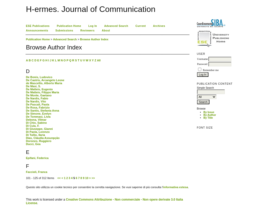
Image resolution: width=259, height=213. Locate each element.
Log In (92, 26)
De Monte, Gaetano (38, 95)
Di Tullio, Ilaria (35, 134)
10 (86, 178)
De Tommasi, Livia (38, 116)
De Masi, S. (33, 86)
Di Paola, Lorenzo (38, 131)
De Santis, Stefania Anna (42, 110)
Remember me (211, 70)
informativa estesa (175, 187)
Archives (159, 26)
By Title (208, 117)
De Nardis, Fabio (37, 98)
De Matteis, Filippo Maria (42, 92)
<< (59, 178)
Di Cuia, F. (32, 125)
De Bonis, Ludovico (39, 77)
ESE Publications (38, 26)
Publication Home (69, 26)
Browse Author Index (94, 39)
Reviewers (87, 30)
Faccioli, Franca (36, 171)
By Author (209, 115)
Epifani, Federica (37, 157)
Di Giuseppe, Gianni (39, 128)
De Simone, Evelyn (38, 113)
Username (202, 59)
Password (202, 64)
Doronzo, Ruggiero (38, 141)
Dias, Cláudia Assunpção (42, 137)
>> (93, 178)
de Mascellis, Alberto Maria (44, 83)
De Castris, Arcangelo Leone (45, 80)
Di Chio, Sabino (36, 122)
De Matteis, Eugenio (39, 89)
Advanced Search (116, 26)
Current (140, 26)
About (106, 30)
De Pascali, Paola (37, 104)
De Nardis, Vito (36, 101)
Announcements (37, 30)
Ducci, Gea (33, 144)
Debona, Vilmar (36, 119)
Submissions (64, 30)
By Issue (208, 112)
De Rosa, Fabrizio (38, 107)
